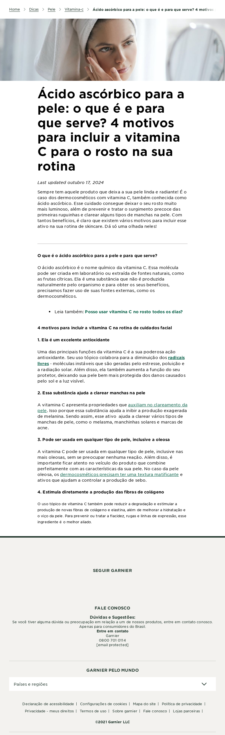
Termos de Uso (93, 711)
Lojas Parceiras (186, 711)
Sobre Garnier (124, 711)
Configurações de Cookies (103, 703)
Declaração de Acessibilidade (48, 703)
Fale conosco (155, 711)
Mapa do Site (144, 703)
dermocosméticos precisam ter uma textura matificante (119, 474)
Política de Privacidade (182, 703)
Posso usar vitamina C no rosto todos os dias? (134, 311)
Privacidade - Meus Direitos (49, 711)
